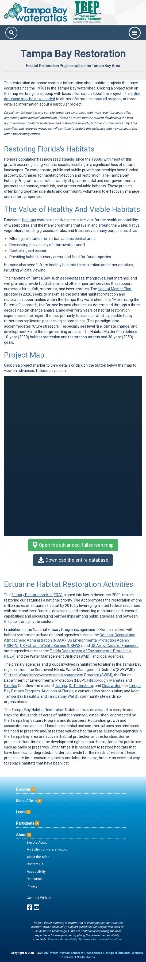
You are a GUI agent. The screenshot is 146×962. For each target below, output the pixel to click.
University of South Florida (77, 957)
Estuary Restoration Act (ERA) (36, 595)
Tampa (61, 686)
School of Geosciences (86, 953)
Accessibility (36, 872)
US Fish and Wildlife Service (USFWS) (51, 645)
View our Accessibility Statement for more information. (84, 939)
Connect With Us (39, 898)
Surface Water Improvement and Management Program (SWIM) (58, 675)
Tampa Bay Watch (63, 696)
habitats (29, 220)
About (21, 835)
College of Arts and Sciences (123, 953)
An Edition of (47, 849)
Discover (23, 789)
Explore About (37, 842)
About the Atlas (38, 857)
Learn (21, 812)
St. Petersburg (81, 686)
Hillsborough (97, 680)
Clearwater (111, 686)
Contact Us (35, 864)
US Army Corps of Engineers (115, 645)
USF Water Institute (57, 953)
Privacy (32, 886)
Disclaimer (35, 879)
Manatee (117, 680)
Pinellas (10, 686)
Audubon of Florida (57, 691)
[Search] (11, 33)
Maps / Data (26, 801)
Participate (25, 823)
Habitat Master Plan (114, 289)
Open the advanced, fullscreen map (73, 545)
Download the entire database (73, 560)
